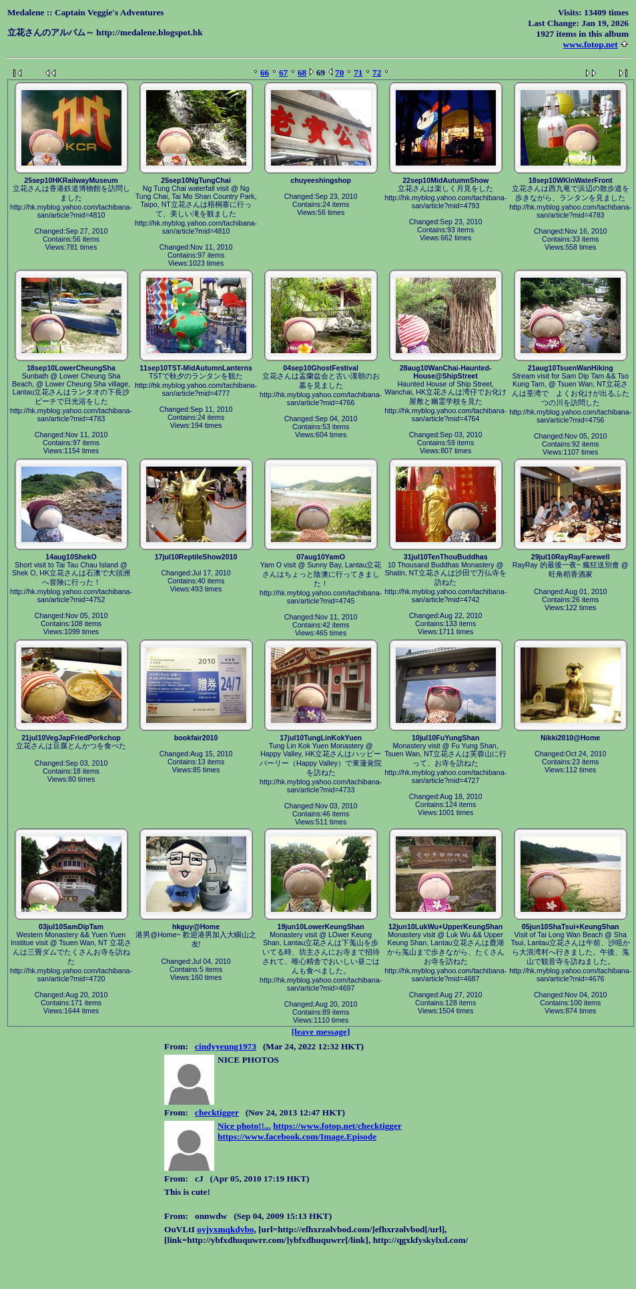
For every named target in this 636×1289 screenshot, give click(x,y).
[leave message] (321, 1032)
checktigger (217, 1112)
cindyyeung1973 (225, 1046)
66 (264, 72)
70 (339, 72)
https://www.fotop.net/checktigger (337, 1126)
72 (376, 72)
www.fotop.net (590, 44)
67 (283, 72)
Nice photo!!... (244, 1126)
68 (302, 72)
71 (358, 72)
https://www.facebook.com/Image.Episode (297, 1136)
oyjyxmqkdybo (225, 1229)
